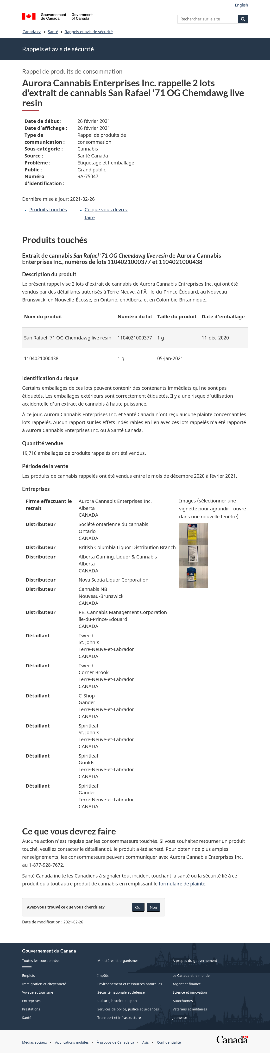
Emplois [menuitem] (28, 975)
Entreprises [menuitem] (31, 1000)
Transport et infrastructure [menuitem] (119, 1017)
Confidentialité (169, 1042)
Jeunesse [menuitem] (180, 1017)
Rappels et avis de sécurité (89, 31)
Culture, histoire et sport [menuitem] (117, 1000)
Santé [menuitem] (26, 1017)
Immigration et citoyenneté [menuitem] (44, 984)
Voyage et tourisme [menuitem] (37, 992)
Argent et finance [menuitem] (187, 984)
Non (153, 907)
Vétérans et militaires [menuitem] (190, 1009)
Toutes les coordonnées (41, 960)
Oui (138, 907)
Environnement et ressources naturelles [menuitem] (129, 984)
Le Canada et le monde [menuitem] (191, 975)
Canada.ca (32, 31)
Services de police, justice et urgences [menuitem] (128, 1009)
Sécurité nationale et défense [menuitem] (121, 992)
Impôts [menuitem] (103, 975)
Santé (53, 31)
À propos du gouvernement (195, 960)
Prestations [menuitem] (31, 1009)
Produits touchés (48, 209)
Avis (145, 1042)
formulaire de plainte (182, 883)
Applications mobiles (72, 1042)
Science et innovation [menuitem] (190, 992)
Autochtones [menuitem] (183, 1000)
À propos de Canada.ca (115, 1042)
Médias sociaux (34, 1042)
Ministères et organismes (117, 960)
